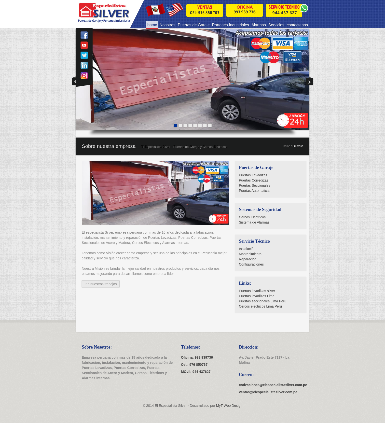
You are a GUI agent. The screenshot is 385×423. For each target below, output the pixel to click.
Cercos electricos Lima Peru (260, 306)
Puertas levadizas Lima (257, 296)
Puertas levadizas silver (257, 291)
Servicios (276, 25)
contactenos (297, 25)
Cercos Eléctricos (252, 217)
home (152, 25)
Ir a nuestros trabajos (100, 284)
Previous (75, 80)
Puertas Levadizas (253, 175)
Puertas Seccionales (254, 185)
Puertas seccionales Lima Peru (262, 301)
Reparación (248, 259)
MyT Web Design (229, 406)
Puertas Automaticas (254, 191)
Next (309, 80)
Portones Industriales (230, 25)
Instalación (247, 249)
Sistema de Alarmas (254, 222)
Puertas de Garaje (194, 25)
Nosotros (167, 25)
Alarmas (258, 25)
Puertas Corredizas (253, 180)
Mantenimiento (250, 254)
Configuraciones (251, 264)
